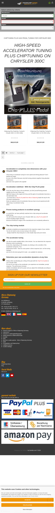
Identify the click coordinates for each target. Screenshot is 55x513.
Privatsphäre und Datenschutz (11, 343)
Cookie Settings (7, 346)
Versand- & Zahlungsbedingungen (12, 333)
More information (27, 509)
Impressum (6, 332)
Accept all (27, 499)
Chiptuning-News (6, 364)
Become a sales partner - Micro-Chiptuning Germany (17, 340)
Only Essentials (27, 505)
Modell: (4, 18)
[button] (49, 3)
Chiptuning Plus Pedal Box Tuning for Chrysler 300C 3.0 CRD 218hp (14, 132)
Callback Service (7, 345)
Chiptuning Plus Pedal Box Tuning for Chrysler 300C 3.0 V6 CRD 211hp (40, 132)
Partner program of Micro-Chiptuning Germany (16, 330)
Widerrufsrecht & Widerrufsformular (12, 335)
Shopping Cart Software (20, 450)
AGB (4, 341)
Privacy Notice (34, 496)
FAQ (4, 338)
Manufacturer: (6, 12)
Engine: (4, 24)
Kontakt (5, 337)
